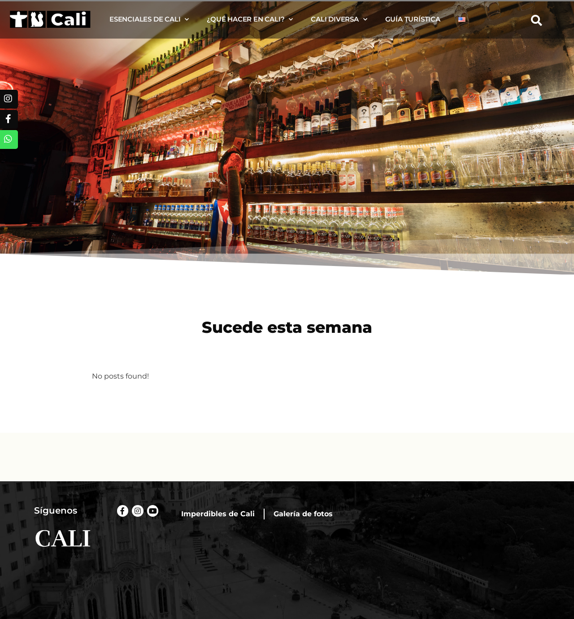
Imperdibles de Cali (218, 514)
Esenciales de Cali (149, 19)
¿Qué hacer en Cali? (250, 19)
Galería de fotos (303, 514)
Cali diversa (339, 19)
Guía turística (412, 19)
